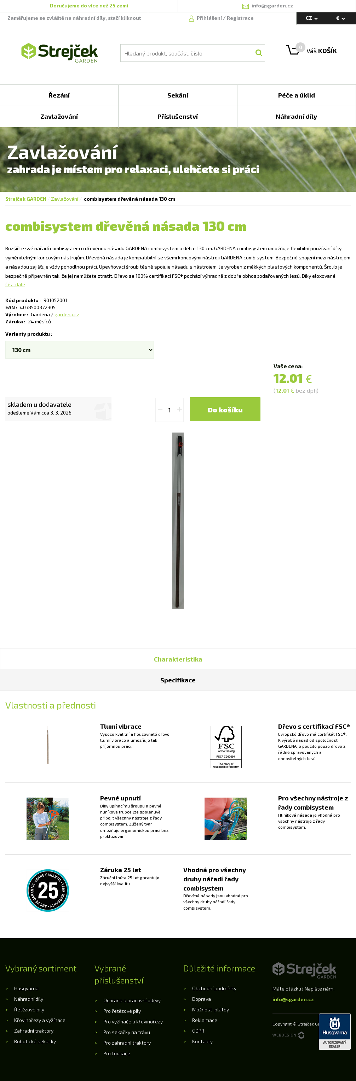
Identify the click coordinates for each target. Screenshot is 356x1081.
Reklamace (204, 1020)
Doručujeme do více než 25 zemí (89, 5)
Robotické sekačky (35, 1041)
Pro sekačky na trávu (126, 1032)
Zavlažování (64, 199)
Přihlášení (210, 18)
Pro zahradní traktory (127, 1043)
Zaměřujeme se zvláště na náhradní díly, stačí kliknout (74, 18)
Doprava (201, 999)
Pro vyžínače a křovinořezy (133, 1021)
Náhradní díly (28, 999)
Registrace (240, 18)
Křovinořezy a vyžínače (39, 1020)
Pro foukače (116, 1053)
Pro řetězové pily (122, 1011)
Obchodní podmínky (214, 988)
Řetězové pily (29, 1009)
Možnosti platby (210, 1009)
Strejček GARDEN (25, 199)
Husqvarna (26, 988)
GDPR (198, 1031)
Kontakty (202, 1041)
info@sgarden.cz (293, 999)
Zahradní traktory (33, 1031)
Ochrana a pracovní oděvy (132, 1000)
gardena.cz (66, 314)
